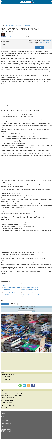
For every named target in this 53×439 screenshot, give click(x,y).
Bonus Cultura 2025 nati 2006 (28, 292)
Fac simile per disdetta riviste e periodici (11, 25)
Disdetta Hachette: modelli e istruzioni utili (31, 287)
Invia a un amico (5, 303)
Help (2, 425)
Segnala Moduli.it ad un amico (8, 374)
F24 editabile (4, 407)
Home (2, 25)
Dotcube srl (9, 429)
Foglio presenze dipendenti (7, 400)
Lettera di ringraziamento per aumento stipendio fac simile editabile (16, 393)
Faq (2, 426)
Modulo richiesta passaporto (8, 397)
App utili (2, 411)
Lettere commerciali (6, 376)
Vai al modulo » (39, 47)
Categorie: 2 (3, 414)
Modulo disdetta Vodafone (7, 405)
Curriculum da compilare (7, 402)
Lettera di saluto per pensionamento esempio (11, 395)
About (2, 416)
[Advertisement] (26, 14)
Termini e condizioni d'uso (6, 422)
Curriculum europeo (6, 399)
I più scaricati (4, 381)
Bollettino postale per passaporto (9, 404)
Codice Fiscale (5, 378)
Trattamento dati (4, 420)
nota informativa (47, 40)
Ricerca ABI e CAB (6, 379)
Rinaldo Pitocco (9, 36)
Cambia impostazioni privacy (6, 423)
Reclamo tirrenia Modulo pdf (8, 392)
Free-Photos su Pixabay (6, 278)
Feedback (14, 303)
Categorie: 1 (3, 413)
